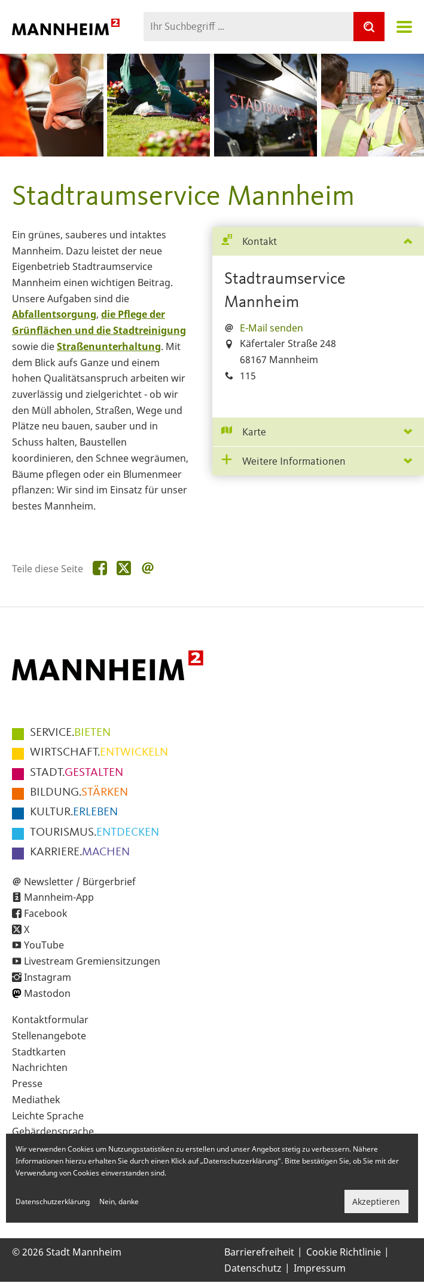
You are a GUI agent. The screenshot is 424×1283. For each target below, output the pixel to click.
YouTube (44, 944)
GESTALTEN (76, 773)
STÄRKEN (79, 793)
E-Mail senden (271, 327)
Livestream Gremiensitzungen (92, 961)
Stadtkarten (39, 1051)
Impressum (320, 1268)
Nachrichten (40, 1067)
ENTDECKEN (94, 833)
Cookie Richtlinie (343, 1252)
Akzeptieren (376, 1201)
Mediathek (36, 1099)
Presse (27, 1083)
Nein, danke (119, 1201)
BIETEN (70, 733)
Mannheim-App (59, 897)
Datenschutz (253, 1268)
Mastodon (47, 993)
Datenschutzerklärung (53, 1201)
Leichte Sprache (48, 1115)
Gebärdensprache (53, 1131)
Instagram (47, 977)
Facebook (46, 913)
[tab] (318, 241)
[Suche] (369, 26)
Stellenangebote (49, 1035)
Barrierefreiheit (259, 1252)
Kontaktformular (50, 1019)
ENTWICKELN (99, 753)
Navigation (404, 27)
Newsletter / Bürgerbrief (80, 881)
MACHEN (80, 852)
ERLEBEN (74, 812)
